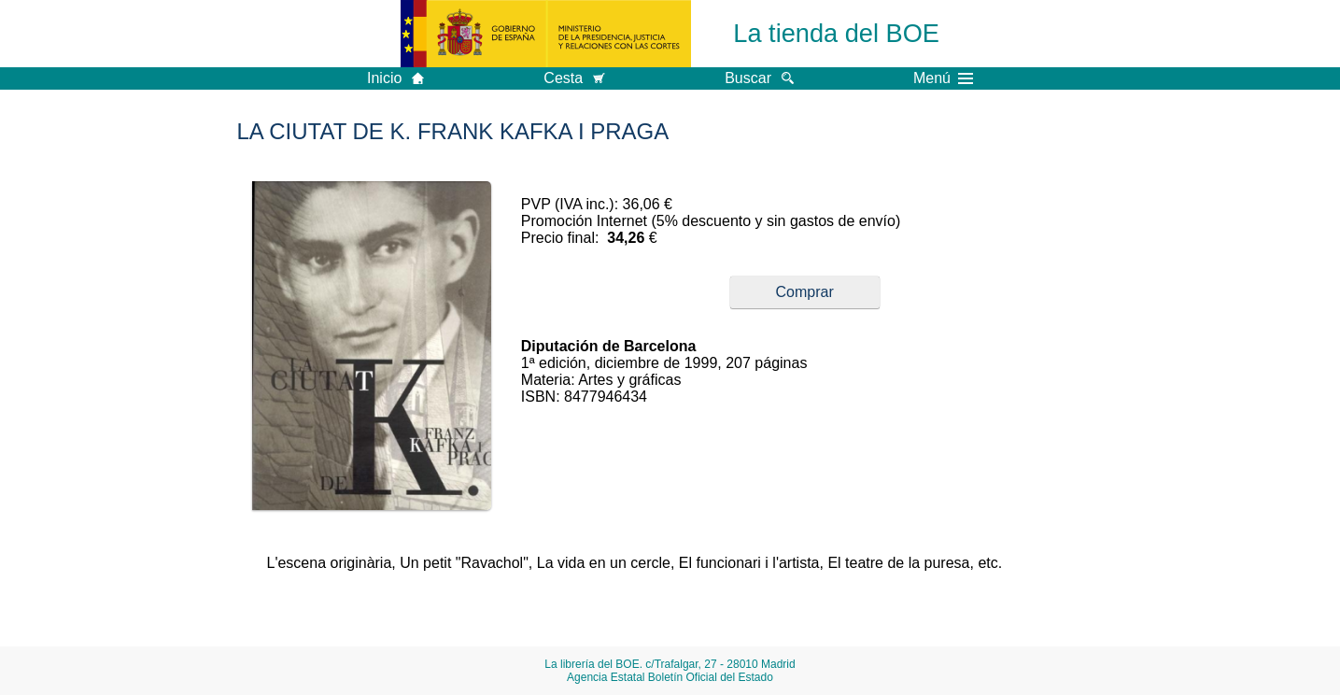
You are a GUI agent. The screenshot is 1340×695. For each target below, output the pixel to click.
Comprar (805, 292)
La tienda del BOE (836, 33)
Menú (943, 78)
